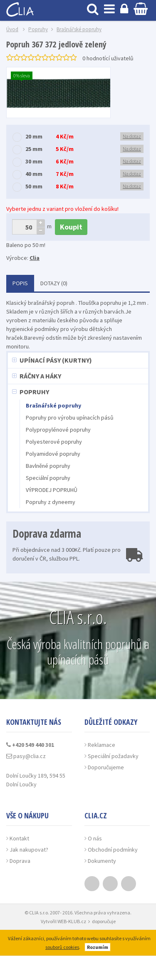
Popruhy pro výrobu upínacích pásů (70, 417)
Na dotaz (132, 136)
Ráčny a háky (40, 376)
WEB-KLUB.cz (71, 921)
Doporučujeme (106, 767)
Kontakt (19, 838)
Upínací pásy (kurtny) (56, 360)
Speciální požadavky (113, 756)
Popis (20, 283)
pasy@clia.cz (26, 756)
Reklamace (101, 744)
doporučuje (104, 921)
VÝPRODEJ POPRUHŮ (51, 490)
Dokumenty (102, 861)
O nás (95, 838)
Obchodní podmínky (113, 849)
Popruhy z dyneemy (50, 502)
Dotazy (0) (53, 283)
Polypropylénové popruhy (58, 429)
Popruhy (34, 392)
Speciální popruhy (48, 478)
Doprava (20, 861)
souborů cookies (62, 947)
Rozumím (97, 947)
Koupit (71, 227)
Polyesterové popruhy (54, 441)
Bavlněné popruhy (48, 465)
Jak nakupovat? (29, 849)
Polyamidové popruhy (53, 453)
